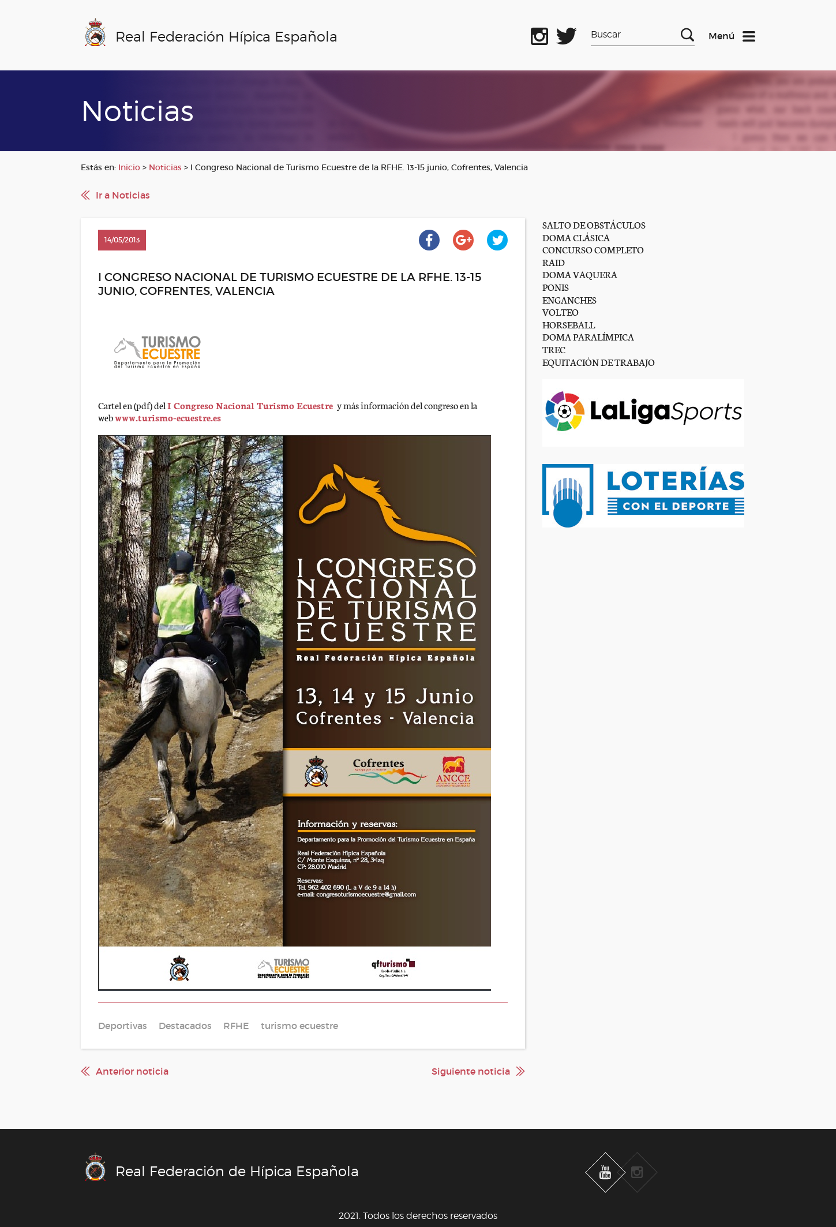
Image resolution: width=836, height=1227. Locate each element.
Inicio (129, 167)
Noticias (165, 167)
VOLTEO (560, 311)
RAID (553, 261)
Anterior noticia (132, 1071)
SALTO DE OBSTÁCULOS (594, 224)
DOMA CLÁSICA (576, 237)
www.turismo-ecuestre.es (168, 417)
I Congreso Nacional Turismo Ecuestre (251, 405)
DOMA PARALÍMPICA (588, 336)
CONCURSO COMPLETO (593, 249)
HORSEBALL (568, 324)
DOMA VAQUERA (579, 273)
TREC (553, 349)
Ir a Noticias (123, 195)
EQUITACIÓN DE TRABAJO (598, 361)
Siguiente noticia (471, 1071)
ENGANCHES (569, 299)
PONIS (555, 286)
